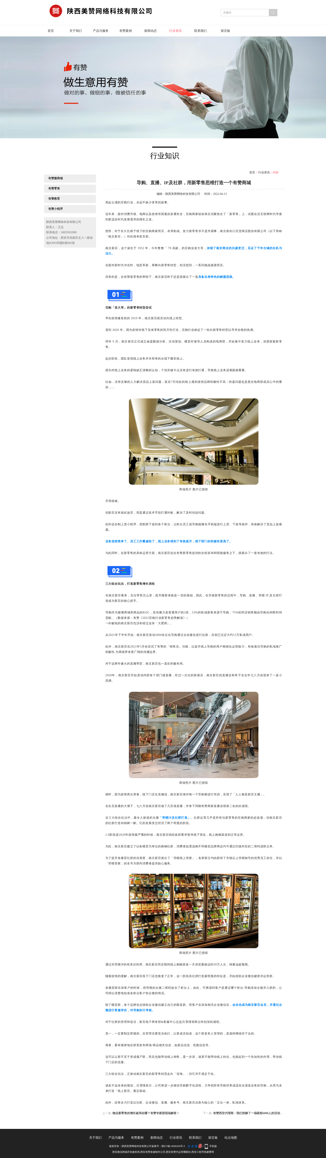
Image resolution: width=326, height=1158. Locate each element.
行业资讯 (175, 30)
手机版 (213, 1146)
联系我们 (200, 30)
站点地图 (231, 1137)
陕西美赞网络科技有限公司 (182, 193)
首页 (51, 30)
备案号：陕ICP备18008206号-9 (168, 1146)
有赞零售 (54, 188)
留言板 (225, 30)
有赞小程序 (55, 208)
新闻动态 (150, 30)
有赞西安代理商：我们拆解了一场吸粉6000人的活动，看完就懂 (254, 1113)
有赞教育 (54, 198)
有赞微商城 (55, 178)
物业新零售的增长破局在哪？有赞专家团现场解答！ (145, 1113)
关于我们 (75, 30)
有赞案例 (125, 30)
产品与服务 (101, 30)
